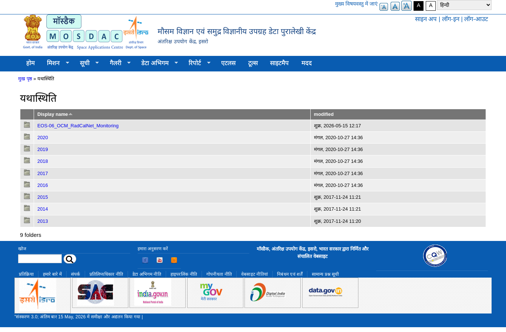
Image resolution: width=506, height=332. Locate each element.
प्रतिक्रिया (26, 274)
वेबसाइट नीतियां (254, 274)
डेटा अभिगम (156, 63)
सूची (86, 63)
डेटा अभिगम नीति (146, 274)
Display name (55, 114)
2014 (42, 209)
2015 (42, 197)
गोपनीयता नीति (219, 274)
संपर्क (75, 274)
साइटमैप (279, 63)
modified (324, 114)
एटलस (228, 63)
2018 (42, 161)
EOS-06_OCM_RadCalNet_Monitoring (78, 125)
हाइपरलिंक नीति (184, 274)
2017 (42, 173)
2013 (42, 221)
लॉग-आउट (476, 19)
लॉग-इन (450, 19)
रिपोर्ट (196, 63)
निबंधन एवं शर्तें (290, 274)
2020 (42, 137)
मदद (306, 63)
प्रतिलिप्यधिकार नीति (107, 274)
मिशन (55, 63)
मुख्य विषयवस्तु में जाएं (356, 4)
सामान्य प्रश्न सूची (325, 274)
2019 (42, 149)
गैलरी (117, 63)
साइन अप (426, 19)
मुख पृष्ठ (25, 78)
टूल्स (253, 63)
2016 (42, 185)
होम (30, 63)
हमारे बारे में (52, 274)
